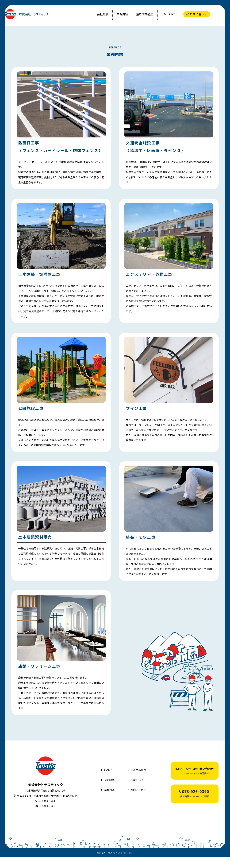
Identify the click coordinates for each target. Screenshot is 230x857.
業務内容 (122, 14)
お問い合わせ (198, 14)
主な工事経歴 (144, 14)
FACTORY (168, 14)
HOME (108, 770)
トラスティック (111, 853)
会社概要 (102, 14)
